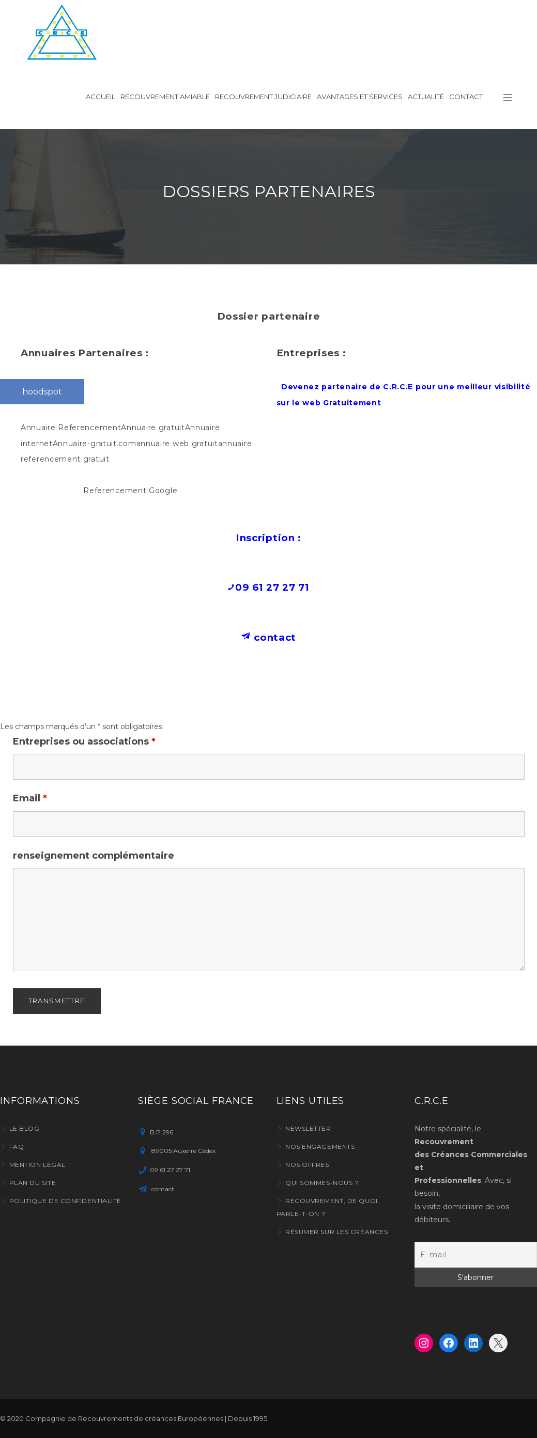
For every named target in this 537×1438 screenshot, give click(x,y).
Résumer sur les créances (336, 1232)
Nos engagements (320, 1146)
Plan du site (32, 1183)
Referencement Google (130, 490)
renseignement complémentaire (93, 855)
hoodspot (42, 392)
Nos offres (307, 1164)
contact (274, 637)
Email (30, 798)
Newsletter (308, 1128)
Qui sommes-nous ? (321, 1183)
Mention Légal (37, 1164)
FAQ (16, 1146)
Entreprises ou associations (84, 741)
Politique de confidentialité (65, 1201)
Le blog (24, 1128)
